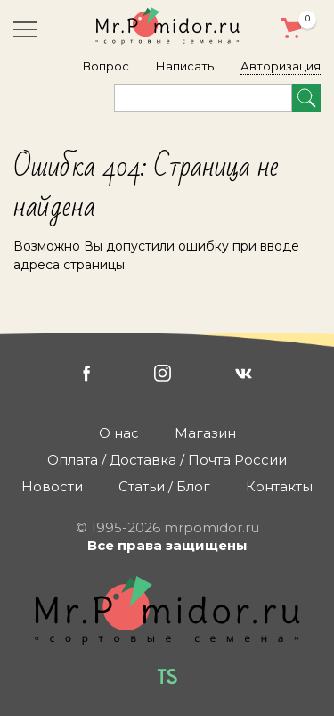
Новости (52, 486)
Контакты (279, 486)
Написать (185, 66)
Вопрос (106, 66)
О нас (119, 432)
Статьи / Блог (164, 486)
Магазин (205, 432)
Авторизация (280, 66)
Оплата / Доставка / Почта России (167, 459)
